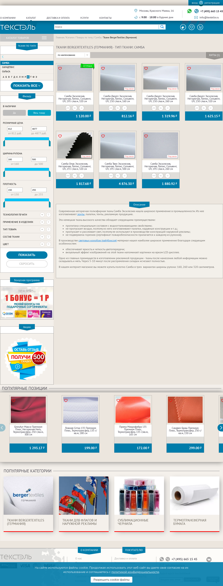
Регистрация (212, 2)
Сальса (6, 71)
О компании (8, 17)
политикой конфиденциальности (135, 572)
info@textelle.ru (209, 17)
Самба (5, 62)
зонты (81, 214)
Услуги (84, 17)
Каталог (31, 17)
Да (14, 112)
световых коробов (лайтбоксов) (98, 240)
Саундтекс (8, 67)
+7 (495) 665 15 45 (211, 11)
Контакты (105, 17)
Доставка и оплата (58, 17)
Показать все (26, 86)
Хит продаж (87, 66)
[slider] (4, 143)
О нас (78, 558)
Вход (195, 2)
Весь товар (39, 112)
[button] (222, 427)
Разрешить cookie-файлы (111, 579)
